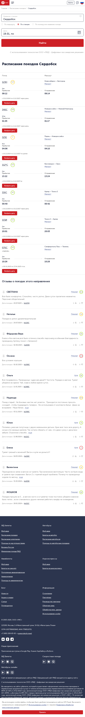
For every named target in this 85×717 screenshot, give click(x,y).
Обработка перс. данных (52, 610)
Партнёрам (46, 597)
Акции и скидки (7, 597)
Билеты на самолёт (8, 568)
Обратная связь (48, 606)
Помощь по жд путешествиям (13, 543)
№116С (26, 323)
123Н (4, 82)
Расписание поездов (9, 535)
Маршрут (48, 84)
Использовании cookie (37, 705)
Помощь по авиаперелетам (12, 580)
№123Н (27, 303)
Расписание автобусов (51, 539)
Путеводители (7, 606)
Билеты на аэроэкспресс (52, 568)
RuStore (12, 661)
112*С (5, 165)
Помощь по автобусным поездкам (55, 543)
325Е (4, 137)
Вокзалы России (7, 547)
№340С (27, 365)
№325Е (27, 345)
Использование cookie (51, 614)
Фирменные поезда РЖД (11, 551)
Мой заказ (5, 531)
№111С (26, 437)
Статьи (4, 602)
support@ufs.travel (25, 633)
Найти (42, 43)
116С (4, 192)
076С (4, 247)
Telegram (12, 639)
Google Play (3, 661)
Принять (42, 712)
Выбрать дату (9, 103)
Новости (4, 593)
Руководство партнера (51, 602)
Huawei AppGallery (7, 661)
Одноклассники (7, 639)
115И (4, 220)
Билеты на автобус (49, 535)
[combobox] (42, 17)
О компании (47, 593)
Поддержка (77, 2)
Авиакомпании (7, 576)
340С (4, 110)
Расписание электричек (10, 539)
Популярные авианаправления (13, 572)
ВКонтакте (3, 639)
